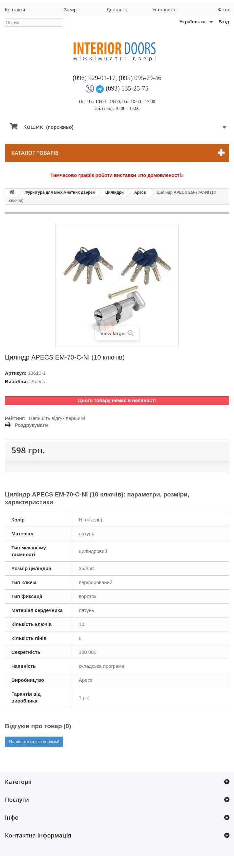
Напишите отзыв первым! (34, 741)
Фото (223, 9)
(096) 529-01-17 (94, 77)
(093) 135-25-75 (127, 88)
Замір (70, 9)
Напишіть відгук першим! (57, 418)
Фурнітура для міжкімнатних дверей (60, 192)
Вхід (223, 21)
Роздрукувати (31, 425)
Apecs (140, 192)
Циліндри (114, 192)
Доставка (116, 9)
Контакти (15, 9)
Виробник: (17, 381)
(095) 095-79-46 (140, 77)
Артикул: (16, 373)
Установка (163, 9)
